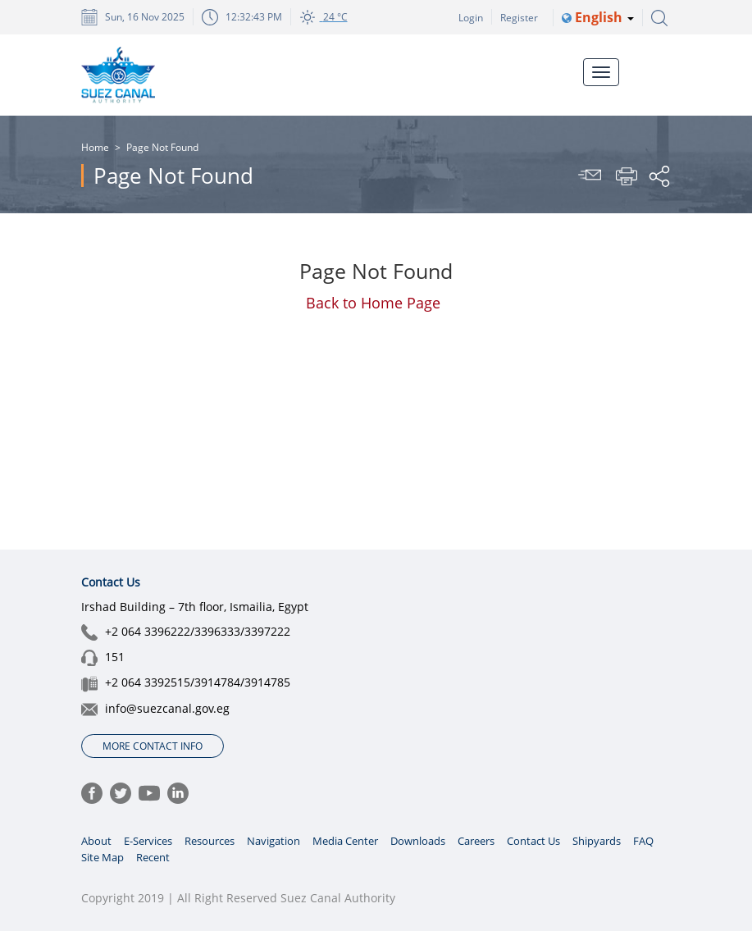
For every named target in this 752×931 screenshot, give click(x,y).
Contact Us (533, 840)
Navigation (273, 840)
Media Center (345, 840)
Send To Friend (592, 176)
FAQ (643, 840)
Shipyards (596, 840)
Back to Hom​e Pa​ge (373, 303)
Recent (153, 857)
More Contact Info (153, 746)
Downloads (417, 840)
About (96, 840)
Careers (476, 840)
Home (95, 147)
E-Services (148, 840)
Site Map (102, 857)
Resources (210, 840)
